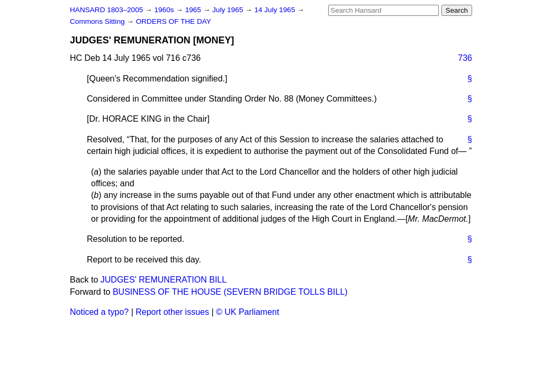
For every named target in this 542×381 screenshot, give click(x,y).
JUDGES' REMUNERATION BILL (164, 279)
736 (465, 57)
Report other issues (172, 311)
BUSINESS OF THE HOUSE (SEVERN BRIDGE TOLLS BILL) (230, 291)
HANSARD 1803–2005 (106, 10)
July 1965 (228, 10)
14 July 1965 (275, 10)
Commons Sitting (98, 21)
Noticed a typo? (99, 311)
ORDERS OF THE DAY (173, 21)
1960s (165, 10)
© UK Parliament (247, 311)
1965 (194, 10)
